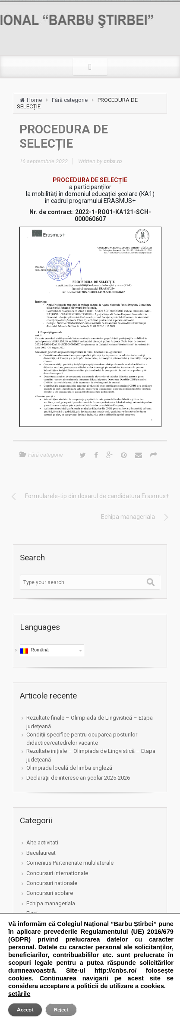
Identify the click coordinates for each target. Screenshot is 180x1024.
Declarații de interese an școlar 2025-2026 (78, 777)
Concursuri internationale (57, 873)
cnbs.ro (113, 161)
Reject (61, 1009)
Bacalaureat (41, 853)
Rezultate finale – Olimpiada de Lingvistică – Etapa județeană (89, 721)
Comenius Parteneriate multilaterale (70, 863)
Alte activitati (42, 842)
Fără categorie (70, 100)
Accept (25, 1009)
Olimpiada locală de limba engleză (69, 768)
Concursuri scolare (49, 893)
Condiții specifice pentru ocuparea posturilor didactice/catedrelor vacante (81, 738)
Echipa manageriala (50, 903)
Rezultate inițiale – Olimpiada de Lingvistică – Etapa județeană (90, 755)
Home (34, 100)
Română (34, 650)
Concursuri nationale (51, 883)
